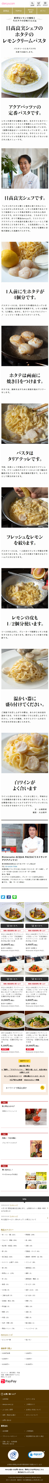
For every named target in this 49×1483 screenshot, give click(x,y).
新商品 (6, 11)
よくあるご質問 (7, 1409)
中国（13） (5, 1317)
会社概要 (5, 1431)
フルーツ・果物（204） (10, 1240)
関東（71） (29, 1301)
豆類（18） (29, 1246)
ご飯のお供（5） (7, 1295)
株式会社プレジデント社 (26, 1472)
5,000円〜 (5, 1359)
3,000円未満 (6, 1353)
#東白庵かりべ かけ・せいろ (34, 1076)
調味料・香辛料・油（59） (34, 1257)
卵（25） (5, 1251)
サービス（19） (31, 1284)
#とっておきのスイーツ (13, 1076)
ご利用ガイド (30, 1404)
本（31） (5, 1279)
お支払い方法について (33, 1409)
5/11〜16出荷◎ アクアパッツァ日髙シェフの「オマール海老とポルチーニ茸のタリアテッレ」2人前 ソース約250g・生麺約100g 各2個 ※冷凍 (12, 992)
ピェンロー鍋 (6, 1340)
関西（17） (5, 1312)
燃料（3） (29, 1273)
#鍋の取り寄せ (24, 1066)
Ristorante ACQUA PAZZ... (10, 950)
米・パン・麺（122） (9, 1235)
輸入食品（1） (30, 1323)
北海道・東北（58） (8, 1301)
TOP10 (18, 11)
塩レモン (28, 1340)
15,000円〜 (29, 1364)
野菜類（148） (30, 1235)
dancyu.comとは (7, 1404)
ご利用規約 (29, 1431)
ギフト (43, 11)
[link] (36, 1455)
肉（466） (29, 1240)
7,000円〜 (29, 1359)
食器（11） (5, 1284)
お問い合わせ (6, 1420)
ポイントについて (32, 1415)
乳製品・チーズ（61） (33, 1251)
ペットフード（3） (32, 1328)
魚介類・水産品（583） (10, 1246)
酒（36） (5, 1268)
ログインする (30, 1399)
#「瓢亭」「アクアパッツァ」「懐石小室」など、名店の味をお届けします (24, 1071)
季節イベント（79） (8, 1328)
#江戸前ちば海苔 (16, 1080)
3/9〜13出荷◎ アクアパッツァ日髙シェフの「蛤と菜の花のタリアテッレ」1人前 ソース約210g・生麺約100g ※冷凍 (12, 1037)
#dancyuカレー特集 (31, 1080)
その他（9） (6, 1290)
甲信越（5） (6, 1306)
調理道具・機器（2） (33, 1279)
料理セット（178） (8, 1273)
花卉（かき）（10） (32, 1290)
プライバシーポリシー (9, 1436)
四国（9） (29, 1317)
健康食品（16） (31, 1268)
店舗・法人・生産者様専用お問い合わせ (9, 1443)
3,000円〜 (29, 1353)
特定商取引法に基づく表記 (35, 1436)
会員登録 (5, 1399)
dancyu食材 (31, 11)
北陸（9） (29, 1312)
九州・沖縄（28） (8, 1323)
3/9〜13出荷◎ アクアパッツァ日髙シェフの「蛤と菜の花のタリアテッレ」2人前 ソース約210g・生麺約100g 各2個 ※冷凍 (37, 1037)
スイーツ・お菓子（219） (10, 1262)
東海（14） (29, 1306)
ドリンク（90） (31, 1262)
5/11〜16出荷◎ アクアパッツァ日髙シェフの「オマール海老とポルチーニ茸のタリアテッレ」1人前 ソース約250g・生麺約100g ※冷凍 (37, 992)
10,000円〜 (5, 1364)
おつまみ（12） (31, 1295)
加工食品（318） (7, 1257)
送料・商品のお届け (9, 1415)
